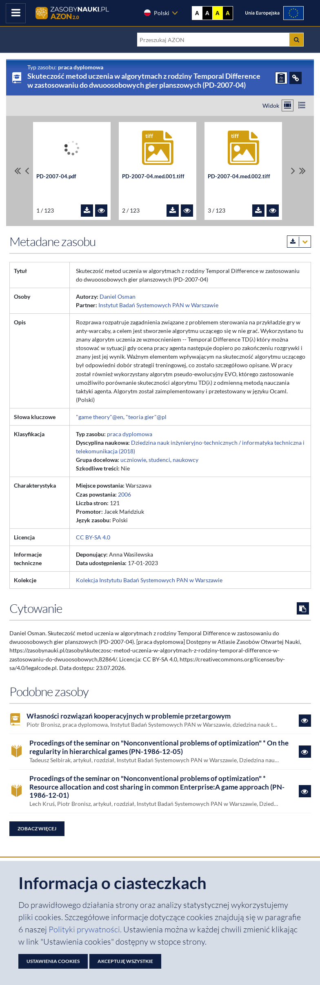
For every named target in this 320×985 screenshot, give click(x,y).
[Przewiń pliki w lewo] (27, 171)
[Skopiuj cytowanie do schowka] (303, 608)
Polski (156, 13)
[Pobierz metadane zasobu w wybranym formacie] (299, 241)
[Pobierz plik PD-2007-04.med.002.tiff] (258, 210)
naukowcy (185, 459)
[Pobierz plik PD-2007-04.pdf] (87, 210)
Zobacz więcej (37, 828)
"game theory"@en (99, 416)
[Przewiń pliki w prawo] (293, 171)
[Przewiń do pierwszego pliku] (17, 171)
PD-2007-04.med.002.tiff (239, 176)
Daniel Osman (118, 296)
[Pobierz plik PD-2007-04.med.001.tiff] (173, 210)
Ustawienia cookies (53, 961)
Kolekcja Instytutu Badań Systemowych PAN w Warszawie (149, 580)
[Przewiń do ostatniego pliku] (302, 171)
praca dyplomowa (129, 433)
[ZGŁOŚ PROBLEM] (281, 78)
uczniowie (133, 459)
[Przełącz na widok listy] (302, 105)
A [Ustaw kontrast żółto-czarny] (218, 13)
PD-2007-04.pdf (56, 176)
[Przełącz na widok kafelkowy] (287, 105)
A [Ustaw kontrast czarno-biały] (207, 13)
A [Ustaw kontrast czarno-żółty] (228, 13)
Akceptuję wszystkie (125, 961)
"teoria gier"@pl (146, 416)
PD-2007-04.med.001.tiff (153, 176)
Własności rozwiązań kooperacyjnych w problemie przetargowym (129, 716)
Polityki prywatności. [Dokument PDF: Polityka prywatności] (86, 929)
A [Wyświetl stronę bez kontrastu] (197, 13)
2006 (124, 494)
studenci (159, 459)
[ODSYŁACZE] (295, 78)
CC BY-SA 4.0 (93, 537)
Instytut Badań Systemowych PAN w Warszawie (158, 305)
